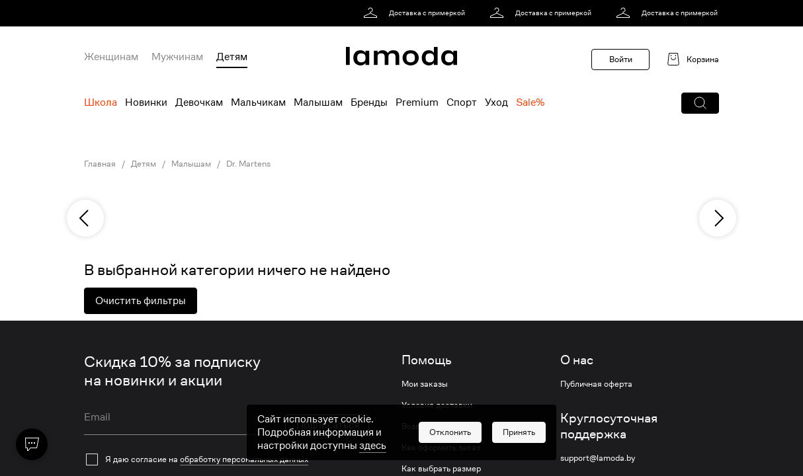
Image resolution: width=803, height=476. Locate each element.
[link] (416, 13)
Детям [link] (143, 164)
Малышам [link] (191, 164)
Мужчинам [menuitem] (177, 56)
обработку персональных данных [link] (244, 459)
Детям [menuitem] (231, 56)
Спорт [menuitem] (461, 102)
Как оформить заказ (441, 447)
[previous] (85, 218)
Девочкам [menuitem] (199, 102)
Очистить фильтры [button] (140, 300)
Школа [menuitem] (100, 102)
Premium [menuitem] (417, 102)
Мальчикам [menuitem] (258, 102)
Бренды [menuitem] (369, 102)
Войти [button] (620, 59)
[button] (700, 103)
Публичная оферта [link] (596, 384)
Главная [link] (100, 164)
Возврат (417, 426)
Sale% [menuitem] (530, 102)
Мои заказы (425, 384)
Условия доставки (437, 405)
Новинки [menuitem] (146, 102)
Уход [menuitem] (496, 102)
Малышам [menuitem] (318, 102)
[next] (717, 218)
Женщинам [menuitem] (111, 56)
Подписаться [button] (327, 425)
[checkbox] (226, 459)
